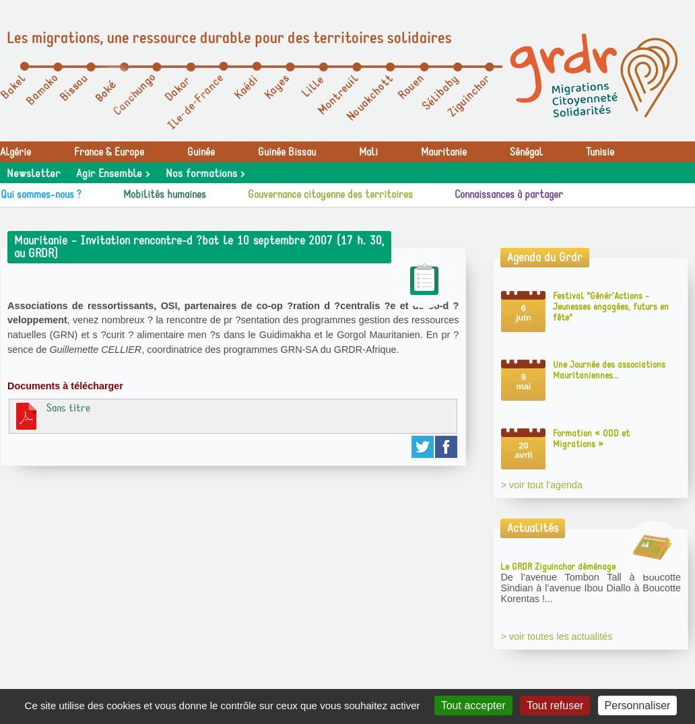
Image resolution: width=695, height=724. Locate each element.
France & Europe (109, 152)
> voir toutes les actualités (556, 636)
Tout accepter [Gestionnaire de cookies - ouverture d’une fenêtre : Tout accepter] (473, 705)
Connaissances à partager (509, 194)
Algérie (15, 152)
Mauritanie (444, 152)
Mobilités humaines (164, 194)
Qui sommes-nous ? (41, 194)
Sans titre (51, 415)
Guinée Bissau (287, 152)
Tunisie (600, 152)
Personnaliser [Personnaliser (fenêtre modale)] (638, 705)
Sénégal (526, 152)
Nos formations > (205, 173)
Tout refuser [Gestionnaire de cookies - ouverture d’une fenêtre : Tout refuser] (555, 705)
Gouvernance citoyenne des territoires (330, 194)
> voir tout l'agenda (541, 485)
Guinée (201, 152)
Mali (368, 152)
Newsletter (33, 173)
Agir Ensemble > (113, 173)
